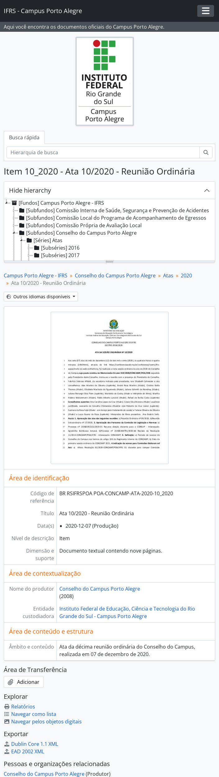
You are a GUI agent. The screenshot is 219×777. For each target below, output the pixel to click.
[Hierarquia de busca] (103, 152)
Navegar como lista (30, 714)
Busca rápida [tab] (24, 137)
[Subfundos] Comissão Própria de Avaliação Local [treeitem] (80, 225)
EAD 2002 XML (24, 751)
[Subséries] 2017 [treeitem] (56, 255)
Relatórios (19, 706)
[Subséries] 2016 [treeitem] (56, 248)
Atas (168, 275)
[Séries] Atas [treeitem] (43, 240)
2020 (186, 275)
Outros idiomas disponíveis (39, 297)
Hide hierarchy (30, 190)
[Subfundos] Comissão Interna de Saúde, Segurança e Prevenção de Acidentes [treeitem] (113, 210)
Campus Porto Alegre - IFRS (35, 275)
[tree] (109, 230)
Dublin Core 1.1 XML (31, 744)
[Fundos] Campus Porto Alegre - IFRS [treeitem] (57, 203)
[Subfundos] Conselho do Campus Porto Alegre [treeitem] (77, 233)
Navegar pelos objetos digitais (43, 721)
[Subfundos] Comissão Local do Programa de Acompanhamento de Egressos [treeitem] (112, 218)
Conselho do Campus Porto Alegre (115, 275)
